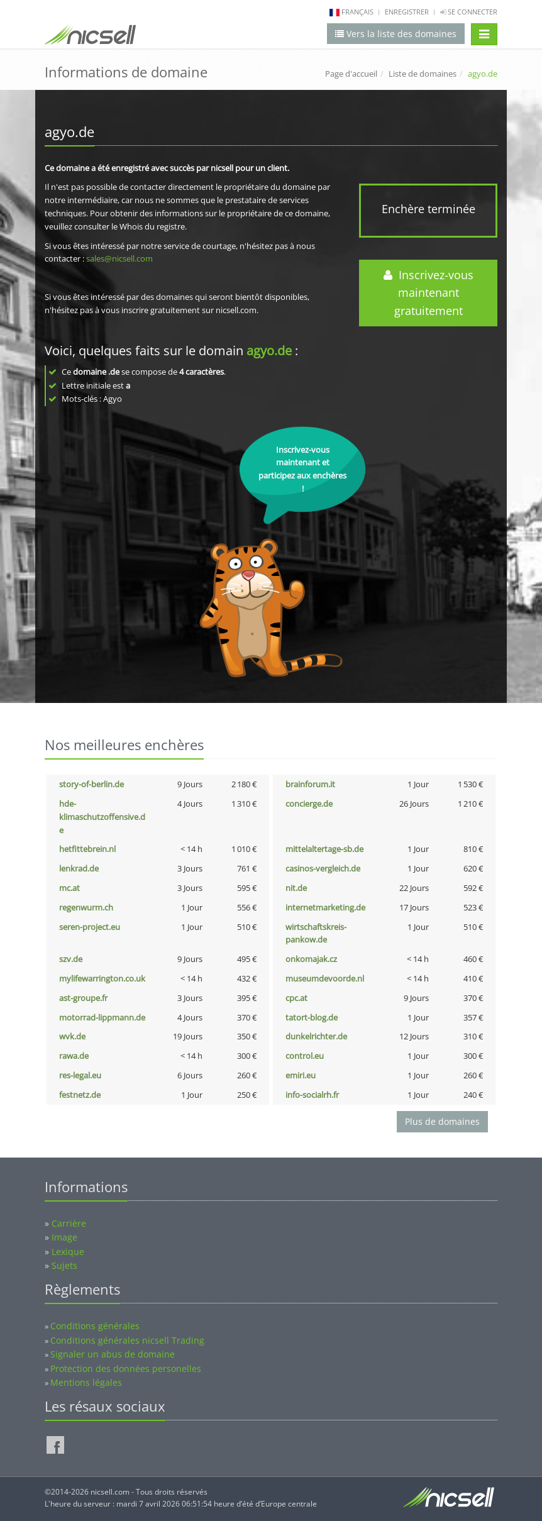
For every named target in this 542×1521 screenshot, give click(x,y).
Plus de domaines (442, 1121)
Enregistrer (407, 11)
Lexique (68, 1252)
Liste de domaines (422, 73)
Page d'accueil (351, 73)
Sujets (64, 1265)
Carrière (69, 1223)
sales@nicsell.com (119, 258)
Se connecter (468, 11)
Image (64, 1237)
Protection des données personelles (125, 1368)
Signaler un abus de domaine (112, 1354)
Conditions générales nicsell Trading (127, 1340)
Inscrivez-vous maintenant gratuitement (428, 293)
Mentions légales (86, 1382)
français (357, 11)
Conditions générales (95, 1326)
